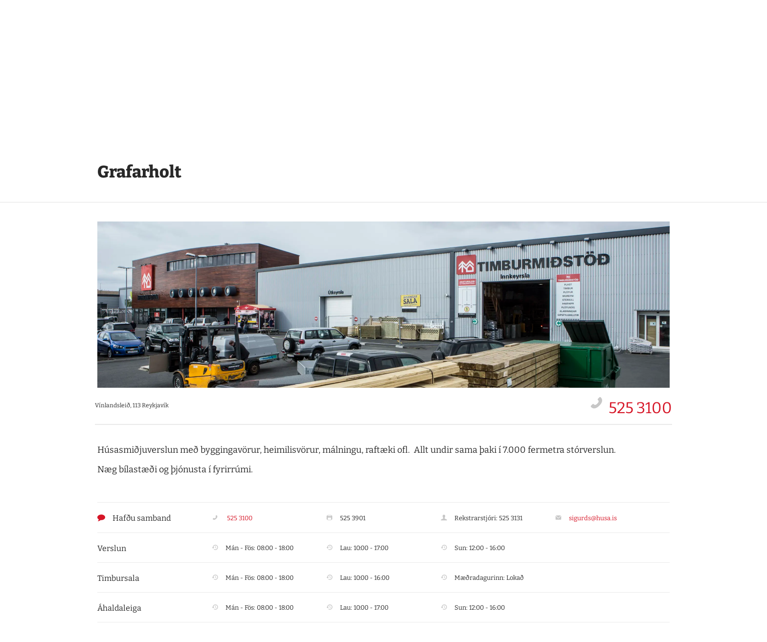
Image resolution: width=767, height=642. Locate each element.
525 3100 (640, 407)
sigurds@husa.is (593, 518)
